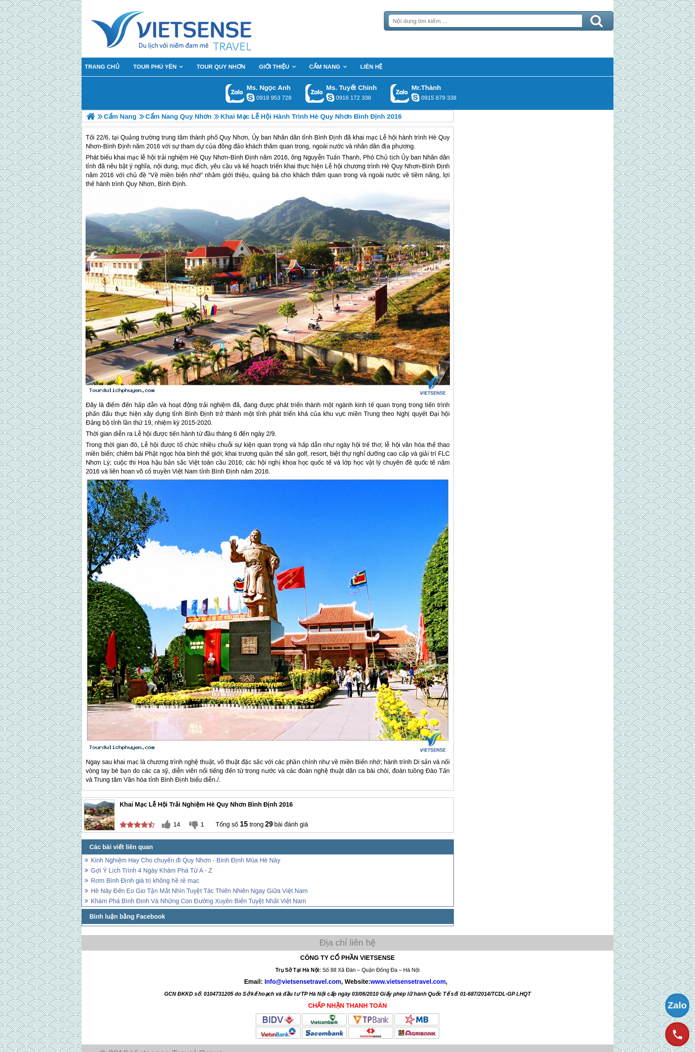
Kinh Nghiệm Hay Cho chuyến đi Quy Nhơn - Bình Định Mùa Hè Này (185, 860)
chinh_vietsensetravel (330, 97)
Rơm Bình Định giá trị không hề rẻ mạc (145, 880)
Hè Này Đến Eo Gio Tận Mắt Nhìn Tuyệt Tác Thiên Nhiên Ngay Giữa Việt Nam (199, 890)
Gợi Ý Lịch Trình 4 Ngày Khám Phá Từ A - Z (151, 870)
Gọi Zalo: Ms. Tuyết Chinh (315, 93)
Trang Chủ (193, 29)
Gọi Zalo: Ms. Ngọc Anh (235, 93)
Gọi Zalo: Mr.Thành (400, 93)
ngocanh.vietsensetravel (250, 97)
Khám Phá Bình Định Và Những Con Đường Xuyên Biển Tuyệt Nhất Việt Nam (198, 900)
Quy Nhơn (214, 157)
